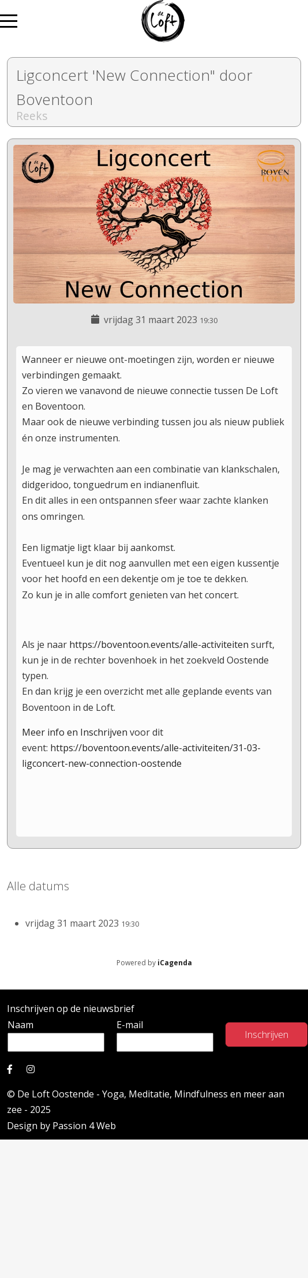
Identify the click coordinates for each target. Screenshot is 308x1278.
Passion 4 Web (84, 1125)
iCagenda (174, 963)
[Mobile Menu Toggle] (8, 21)
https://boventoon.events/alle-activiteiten (159, 644)
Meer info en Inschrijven (76, 732)
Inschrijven (266, 1034)
